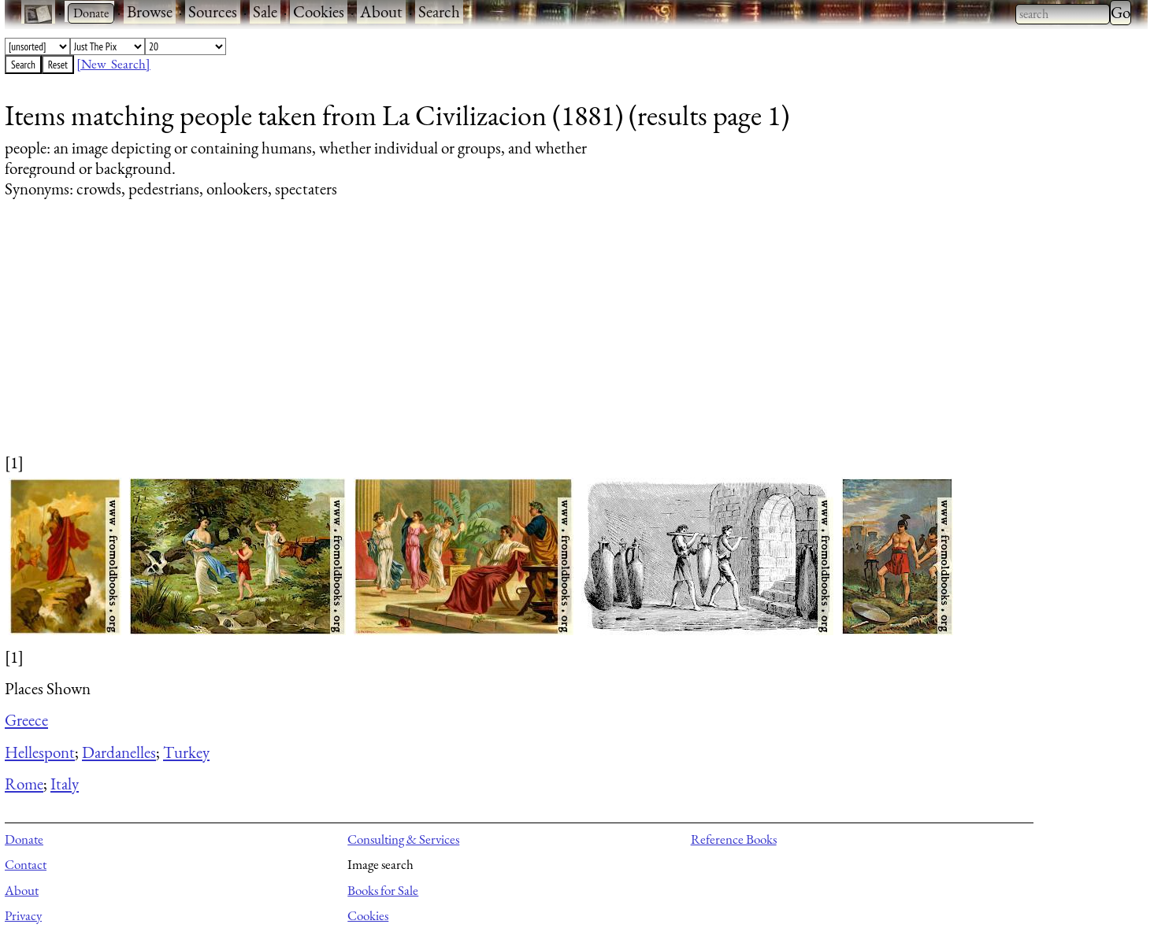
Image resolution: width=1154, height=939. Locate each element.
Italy (64, 783)
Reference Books (734, 839)
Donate (24, 839)
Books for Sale (382, 890)
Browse (150, 11)
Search (439, 11)
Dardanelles (119, 752)
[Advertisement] (477, 341)
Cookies (318, 11)
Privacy (23, 915)
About (381, 11)
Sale (265, 11)
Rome (24, 783)
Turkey (186, 752)
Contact (25, 864)
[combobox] (1062, 14)
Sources (212, 11)
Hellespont (40, 752)
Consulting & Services (403, 839)
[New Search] (113, 63)
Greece (26, 719)
